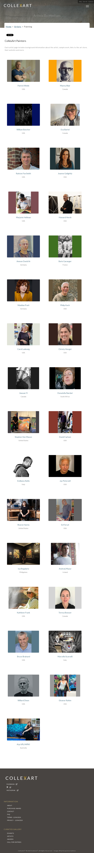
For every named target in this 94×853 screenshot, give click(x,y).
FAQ (80, 1)
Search (85, 1)
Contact (90, 1)
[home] (18, 6)
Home (8, 27)
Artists (17, 27)
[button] (87, 7)
